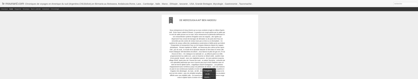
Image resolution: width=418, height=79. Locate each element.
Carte (11, 9)
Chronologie (55, 9)
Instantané (45, 9)
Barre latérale (36, 9)
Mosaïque (26, 9)
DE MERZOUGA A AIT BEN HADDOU (197, 20)
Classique (4, 9)
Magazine (18, 9)
